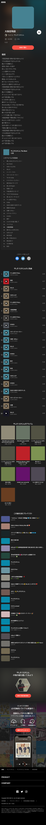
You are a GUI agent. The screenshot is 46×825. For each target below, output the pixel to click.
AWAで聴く (23, 47)
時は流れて (10, 241)
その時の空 (10, 243)
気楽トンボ (10, 188)
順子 (8, 219)
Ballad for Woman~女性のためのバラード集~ (23, 462)
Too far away (10, 177)
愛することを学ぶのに (13, 230)
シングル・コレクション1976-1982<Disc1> (8, 462)
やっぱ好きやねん (12, 199)
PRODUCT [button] (5, 777)
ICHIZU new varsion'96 (23, 482)
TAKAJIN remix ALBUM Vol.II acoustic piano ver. (8, 441)
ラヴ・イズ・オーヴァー (13, 175)
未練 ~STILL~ (11, 210)
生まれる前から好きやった (14, 205)
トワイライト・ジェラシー (13, 180)
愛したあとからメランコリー (14, 161)
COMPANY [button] (5, 783)
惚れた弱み (8, 482)
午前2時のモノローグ (12, 191)
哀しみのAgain (11, 186)
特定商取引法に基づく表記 (7, 803)
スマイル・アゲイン (12, 213)
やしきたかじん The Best (19, 151)
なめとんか (10, 232)
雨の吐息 (9, 235)
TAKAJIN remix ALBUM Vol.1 (23, 441)
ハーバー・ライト (11, 172)
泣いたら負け (8, 503)
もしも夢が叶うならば (38, 482)
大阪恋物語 (34, 769)
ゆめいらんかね (11, 166)
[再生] (39, 32)
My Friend (9, 164)
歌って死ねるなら (12, 238)
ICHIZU (9, 216)
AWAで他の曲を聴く (23, 695)
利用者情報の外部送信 (28, 801)
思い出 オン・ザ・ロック (13, 197)
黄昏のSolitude (11, 208)
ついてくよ (10, 224)
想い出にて (38, 461)
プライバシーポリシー (15, 801)
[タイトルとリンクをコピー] (29, 258)
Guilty (8, 202)
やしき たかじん (19, 35)
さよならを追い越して (13, 221)
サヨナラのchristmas (12, 194)
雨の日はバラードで (12, 183)
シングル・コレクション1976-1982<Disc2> (38, 441)
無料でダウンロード (23, 730)
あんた (8, 169)
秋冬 (8, 246)
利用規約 (3, 801)
